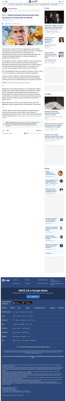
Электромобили (21, 324)
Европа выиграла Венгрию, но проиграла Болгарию (51, 237)
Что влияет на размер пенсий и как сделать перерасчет (54, 117)
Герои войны (11, 4)
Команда (27, 279)
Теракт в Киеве (54, 4)
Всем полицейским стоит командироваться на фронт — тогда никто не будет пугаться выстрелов (52, 182)
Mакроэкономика (24, 332)
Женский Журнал (32, 340)
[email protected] (17, 391)
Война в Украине (19, 4)
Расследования (38, 307)
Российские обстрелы (45, 4)
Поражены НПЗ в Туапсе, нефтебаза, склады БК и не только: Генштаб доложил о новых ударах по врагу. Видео (54, 136)
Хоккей (23, 316)
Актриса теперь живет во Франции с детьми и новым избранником (50, 45)
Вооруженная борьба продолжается (52, 139)
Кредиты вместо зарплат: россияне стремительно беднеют (52, 229)
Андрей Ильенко (49, 185)
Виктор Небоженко (49, 240)
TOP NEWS (48, 94)
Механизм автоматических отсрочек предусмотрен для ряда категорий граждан (50, 60)
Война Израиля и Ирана (29, 4)
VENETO (37, 4)
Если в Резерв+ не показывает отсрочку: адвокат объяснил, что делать (51, 55)
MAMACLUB (24, 336)
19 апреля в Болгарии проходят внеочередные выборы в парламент (52, 31)
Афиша (14, 340)
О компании (15, 279)
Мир (19, 307)
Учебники (17, 320)
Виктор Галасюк (12, 8)
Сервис (31, 324)
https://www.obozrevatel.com (44, 364)
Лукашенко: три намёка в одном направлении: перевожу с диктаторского (52, 246)
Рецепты (14, 328)
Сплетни (18, 340)
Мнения (47, 168)
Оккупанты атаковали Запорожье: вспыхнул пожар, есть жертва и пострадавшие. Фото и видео (54, 125)
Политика (12, 307)
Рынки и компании (16, 332)
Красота (22, 340)
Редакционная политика (7, 133)
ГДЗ (13, 320)
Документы (27, 283)
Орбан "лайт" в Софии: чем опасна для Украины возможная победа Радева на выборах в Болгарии (54, 27)
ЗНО (31, 320)
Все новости (61, 307)
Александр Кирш (49, 249)
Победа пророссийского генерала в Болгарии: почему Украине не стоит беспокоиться (51, 173)
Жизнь (27, 307)
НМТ (34, 320)
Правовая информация (42, 279)
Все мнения (48, 253)
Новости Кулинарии (26, 328)
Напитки (19, 328)
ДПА (28, 320)
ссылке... (9, 126)
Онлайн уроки (23, 320)
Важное (47, 8)
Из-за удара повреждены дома (51, 128)
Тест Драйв (15, 324)
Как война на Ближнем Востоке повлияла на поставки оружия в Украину (51, 220)
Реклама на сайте (16, 283)
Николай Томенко (49, 193)
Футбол (14, 316)
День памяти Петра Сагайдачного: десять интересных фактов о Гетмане (51, 190)
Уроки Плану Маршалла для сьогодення (18, 82)
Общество (52, 307)
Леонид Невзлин (49, 223)
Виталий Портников (49, 176)
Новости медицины (16, 336)
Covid (28, 336)
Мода (27, 340)
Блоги (43, 307)
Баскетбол (19, 316)
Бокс (27, 316)
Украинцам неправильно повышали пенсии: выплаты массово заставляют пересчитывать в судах (52, 113)
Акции (27, 324)
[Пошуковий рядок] (63, 2)
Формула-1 (31, 316)
